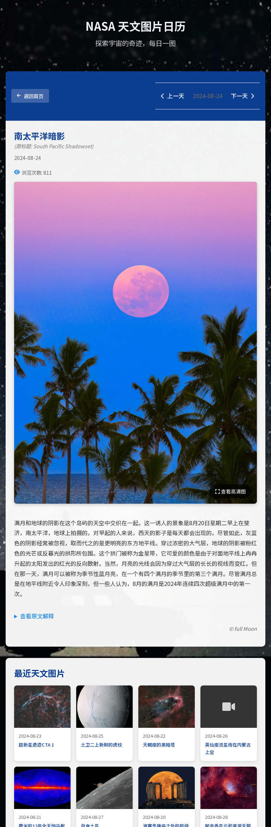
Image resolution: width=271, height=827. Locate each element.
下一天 (242, 95)
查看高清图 (230, 491)
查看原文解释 (37, 616)
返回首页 (30, 96)
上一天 (172, 95)
